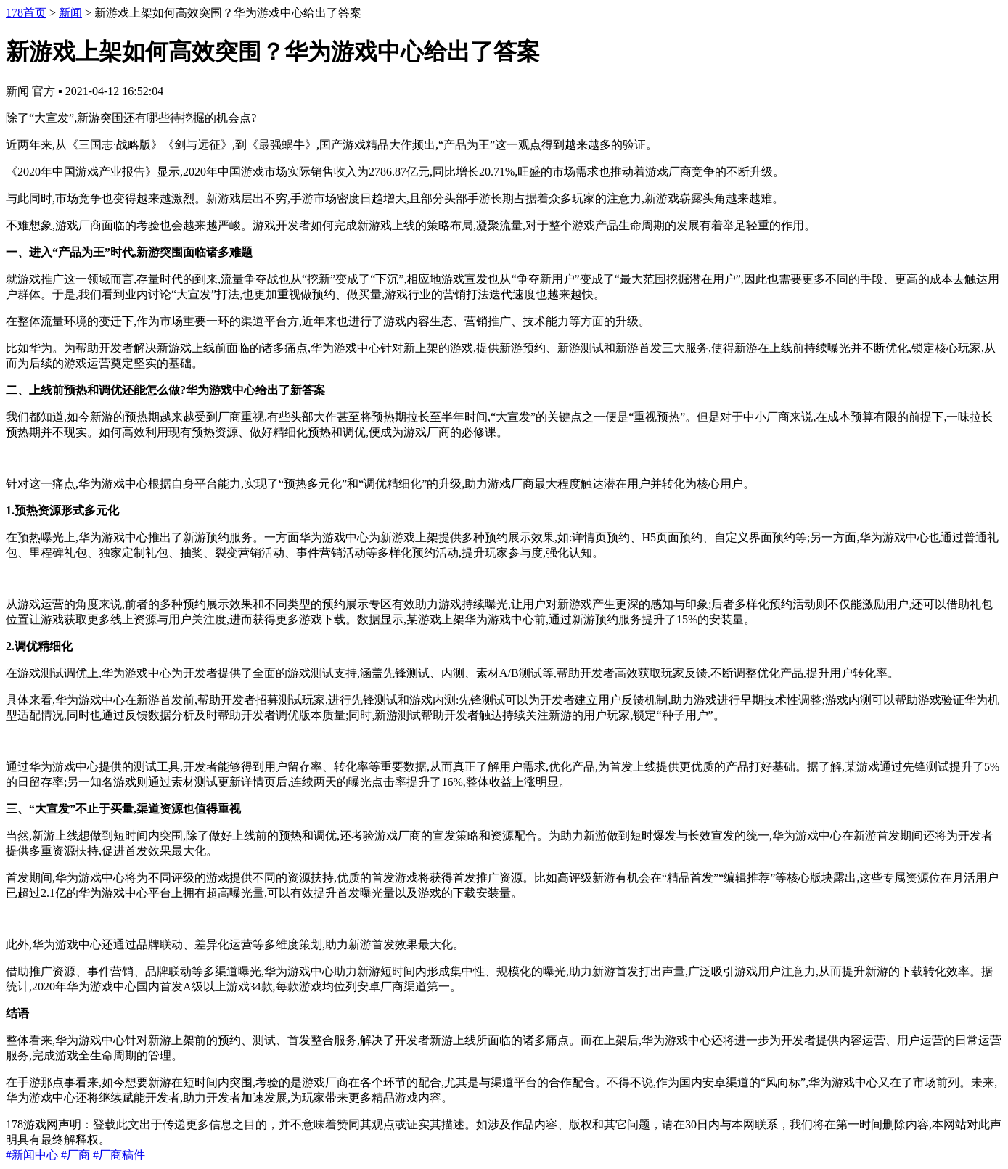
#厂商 (75, 1155)
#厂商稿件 (119, 1155)
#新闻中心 (32, 1155)
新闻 (70, 13)
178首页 (26, 13)
